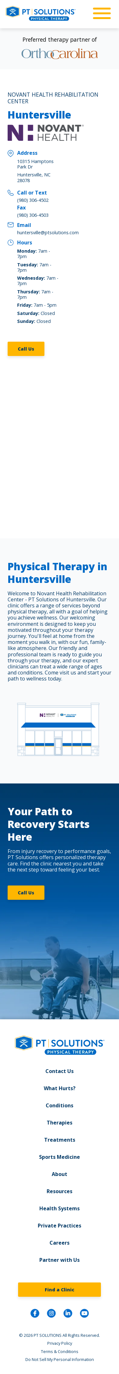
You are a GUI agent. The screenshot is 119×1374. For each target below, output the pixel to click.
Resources (59, 1191)
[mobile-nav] (100, 13)
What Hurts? (60, 1088)
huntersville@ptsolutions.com (48, 232)
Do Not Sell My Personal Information (59, 1359)
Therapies (59, 1122)
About (59, 1174)
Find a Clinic (59, 1290)
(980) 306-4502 (33, 200)
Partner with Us (59, 1259)
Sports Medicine (59, 1156)
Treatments (59, 1139)
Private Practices (59, 1225)
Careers (59, 1242)
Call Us (26, 349)
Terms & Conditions (59, 1351)
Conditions (59, 1105)
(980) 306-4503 (33, 215)
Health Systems (59, 1208)
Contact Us (59, 1071)
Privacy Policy (59, 1343)
